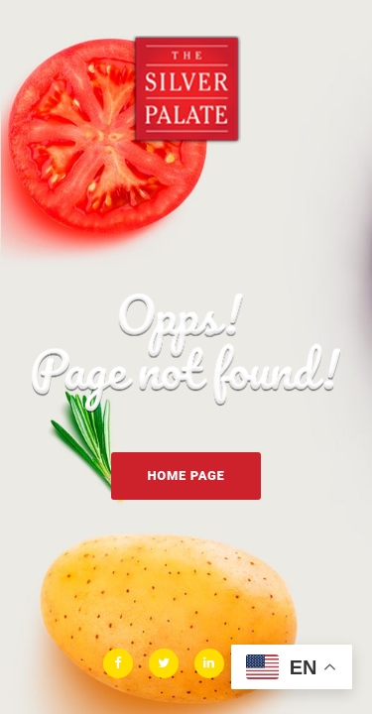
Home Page (185, 475)
